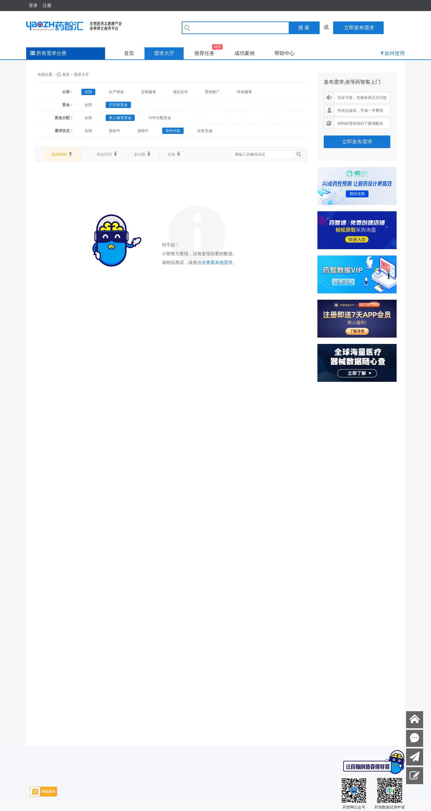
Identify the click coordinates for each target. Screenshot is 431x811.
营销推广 (212, 92)
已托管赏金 (118, 105)
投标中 (114, 131)
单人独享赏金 (120, 118)
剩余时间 (107, 154)
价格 (174, 154)
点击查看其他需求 (215, 262)
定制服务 (148, 92)
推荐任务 (208, 51)
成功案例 (244, 53)
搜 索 (304, 27)
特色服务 (244, 92)
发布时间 (62, 154)
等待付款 (172, 131)
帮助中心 (285, 53)
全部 (88, 92)
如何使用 (395, 53)
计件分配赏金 (160, 118)
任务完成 (204, 131)
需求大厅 (164, 53)
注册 (47, 5)
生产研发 (116, 92)
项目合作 (180, 92)
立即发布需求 (357, 141)
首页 (129, 53)
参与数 (142, 154)
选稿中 (143, 131)
